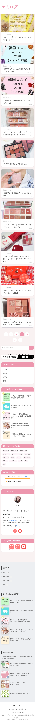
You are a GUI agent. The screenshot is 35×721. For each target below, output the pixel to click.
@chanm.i (12, 520)
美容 (4, 381)
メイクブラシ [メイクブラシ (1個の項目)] (13, 460)
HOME (17, 705)
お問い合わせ (13, 709)
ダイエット (6, 377)
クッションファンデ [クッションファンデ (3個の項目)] (17, 454)
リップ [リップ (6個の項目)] (20, 460)
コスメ (30, 41)
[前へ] (6, 334)
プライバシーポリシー (17, 712)
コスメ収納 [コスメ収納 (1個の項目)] (27, 454)
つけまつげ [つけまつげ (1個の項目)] (6, 450)
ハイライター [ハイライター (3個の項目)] (27, 457)
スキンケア (29, 72)
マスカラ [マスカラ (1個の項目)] (5, 460)
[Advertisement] (26, 7)
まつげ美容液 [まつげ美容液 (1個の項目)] (23, 450)
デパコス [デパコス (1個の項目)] (19, 457)
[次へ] (20, 340)
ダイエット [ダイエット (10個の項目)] (6, 457)
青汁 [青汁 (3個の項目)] (4, 464)
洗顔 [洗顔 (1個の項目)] (26, 460)
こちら (25, 476)
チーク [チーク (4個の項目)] (12, 457)
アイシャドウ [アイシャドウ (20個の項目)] (6, 454)
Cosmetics (11, 550)
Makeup (18, 550)
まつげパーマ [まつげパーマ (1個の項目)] (14, 450)
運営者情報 (22, 709)
